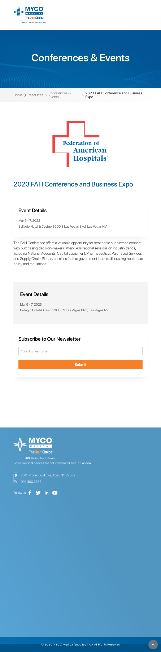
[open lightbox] (80, 146)
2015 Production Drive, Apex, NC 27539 (48, 480)
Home (18, 95)
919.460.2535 (31, 486)
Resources (35, 95)
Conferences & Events (59, 95)
